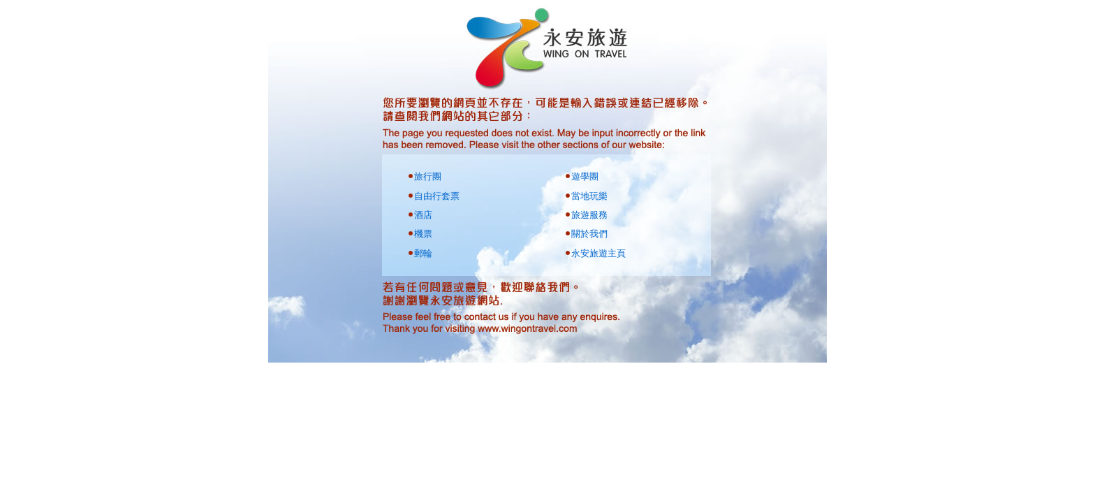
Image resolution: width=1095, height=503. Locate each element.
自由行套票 (437, 196)
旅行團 (427, 176)
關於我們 (589, 233)
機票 (423, 233)
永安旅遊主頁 (598, 253)
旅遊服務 (589, 215)
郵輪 (423, 253)
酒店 (423, 215)
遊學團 (584, 176)
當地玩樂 (589, 196)
